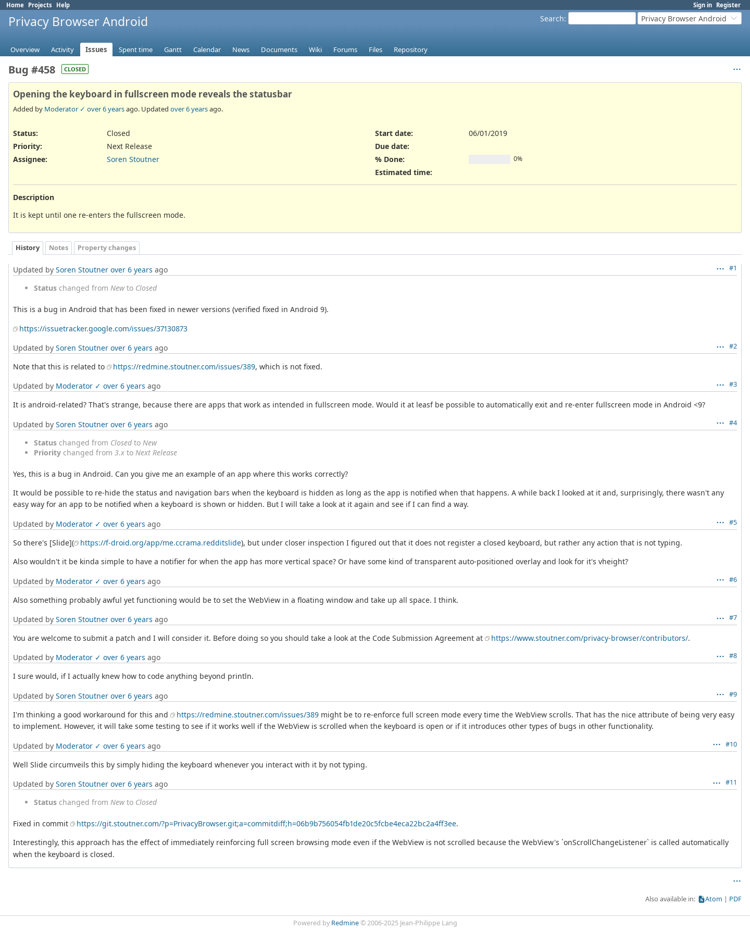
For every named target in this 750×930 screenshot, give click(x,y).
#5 (733, 522)
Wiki (315, 49)
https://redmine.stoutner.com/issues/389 (184, 366)
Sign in (702, 5)
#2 (733, 346)
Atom (713, 899)
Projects (40, 5)
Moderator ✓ (64, 109)
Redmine (345, 923)
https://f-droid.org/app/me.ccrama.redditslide (160, 543)
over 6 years (105, 109)
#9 (733, 694)
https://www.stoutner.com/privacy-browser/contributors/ (589, 638)
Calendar (207, 49)
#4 (733, 422)
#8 (733, 655)
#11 (731, 782)
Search (552, 18)
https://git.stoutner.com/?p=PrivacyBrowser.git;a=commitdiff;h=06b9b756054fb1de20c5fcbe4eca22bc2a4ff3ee (266, 823)
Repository (411, 49)
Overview (25, 49)
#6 (733, 579)
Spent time (136, 49)
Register (728, 5)
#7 (733, 617)
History (28, 247)
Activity (62, 49)
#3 (733, 384)
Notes (58, 247)
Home (15, 5)
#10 (731, 744)
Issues (96, 49)
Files (375, 49)
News (240, 49)
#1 (733, 268)
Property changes (107, 247)
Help (63, 5)
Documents (279, 49)
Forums (345, 49)
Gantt (173, 49)
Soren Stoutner (133, 159)
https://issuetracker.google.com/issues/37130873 (103, 328)
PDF (735, 899)
